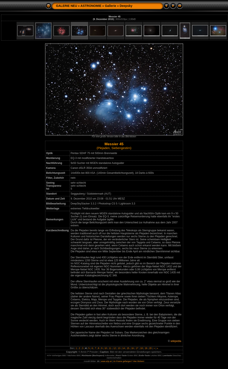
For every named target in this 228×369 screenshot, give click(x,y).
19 (146, 348)
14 (123, 348)
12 (114, 348)
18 (141, 348)
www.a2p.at (106, 361)
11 (110, 348)
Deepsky (126, 6)
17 (137, 348)
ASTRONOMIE (90, 6)
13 (119, 348)
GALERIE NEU (66, 6)
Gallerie (110, 6)
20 (150, 348)
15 (128, 348)
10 (106, 348)
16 (132, 348)
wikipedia (176, 341)
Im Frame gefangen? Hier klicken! (128, 361)
